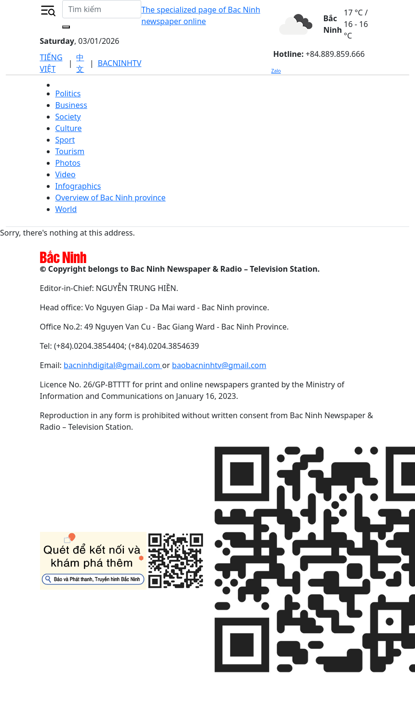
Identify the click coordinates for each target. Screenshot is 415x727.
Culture (68, 128)
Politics (68, 93)
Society (68, 116)
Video (65, 174)
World (66, 209)
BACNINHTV (120, 63)
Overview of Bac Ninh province (110, 197)
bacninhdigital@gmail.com (113, 365)
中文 (80, 63)
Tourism (70, 151)
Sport (65, 139)
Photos (67, 163)
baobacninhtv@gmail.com (219, 365)
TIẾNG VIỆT (51, 63)
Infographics (78, 186)
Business (71, 105)
